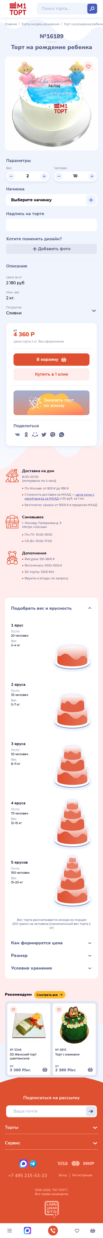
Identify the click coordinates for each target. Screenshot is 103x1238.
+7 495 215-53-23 (27, 1175)
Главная (11, 24)
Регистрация (82, 1175)
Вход (63, 1175)
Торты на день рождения (40, 24)
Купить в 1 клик (51, 374)
